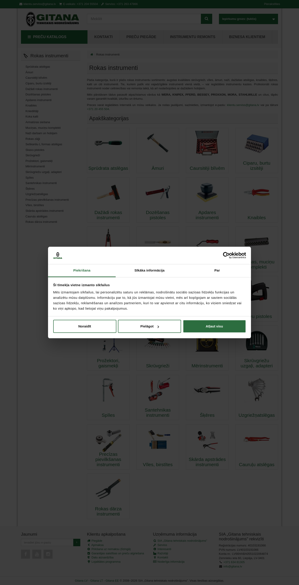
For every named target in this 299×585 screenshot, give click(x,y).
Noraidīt (84, 326)
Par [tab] (217, 270)
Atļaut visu (214, 326)
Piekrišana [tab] (81, 270)
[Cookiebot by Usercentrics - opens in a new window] (226, 255)
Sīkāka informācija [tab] (149, 270)
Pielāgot (149, 326)
